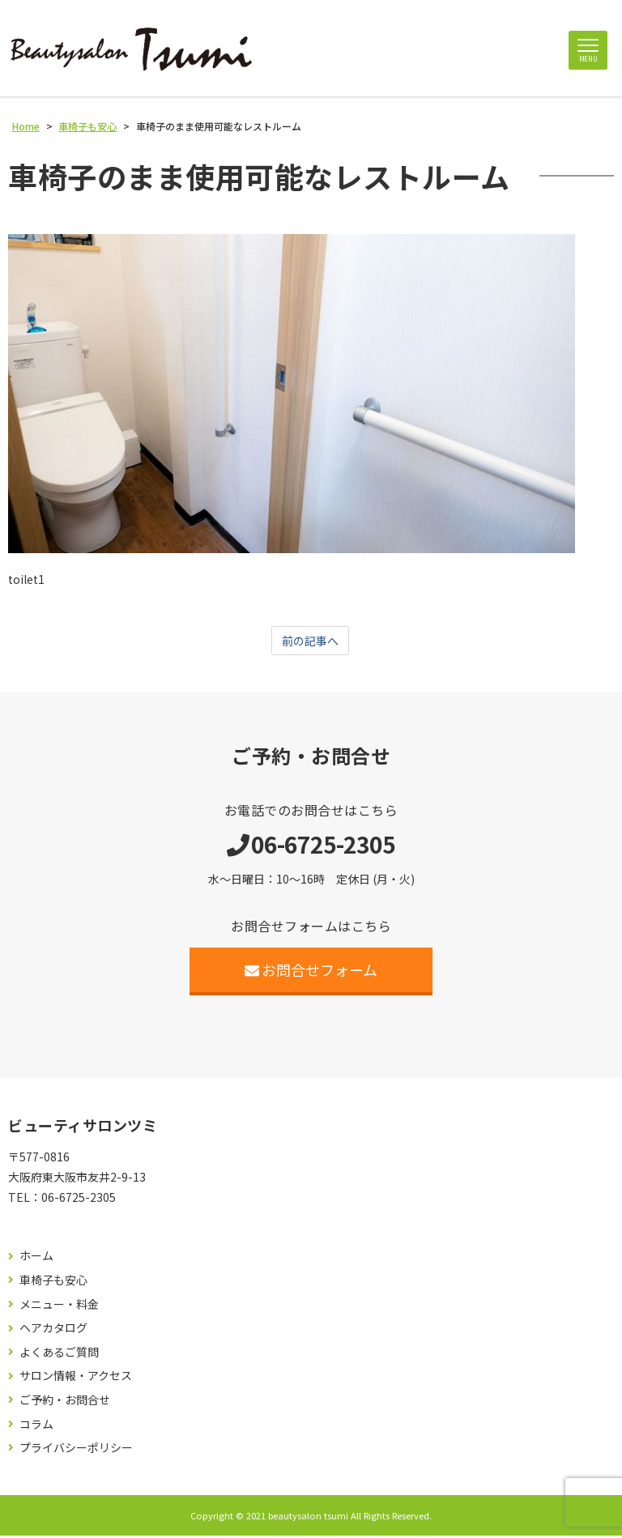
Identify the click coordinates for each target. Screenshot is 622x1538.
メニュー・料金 (59, 1306)
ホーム (36, 1258)
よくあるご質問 (59, 1354)
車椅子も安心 (53, 1282)
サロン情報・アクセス (75, 1378)
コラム (36, 1426)
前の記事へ (310, 642)
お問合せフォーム (311, 971)
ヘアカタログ (53, 1330)
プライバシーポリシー (76, 1450)
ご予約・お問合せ (64, 1402)
